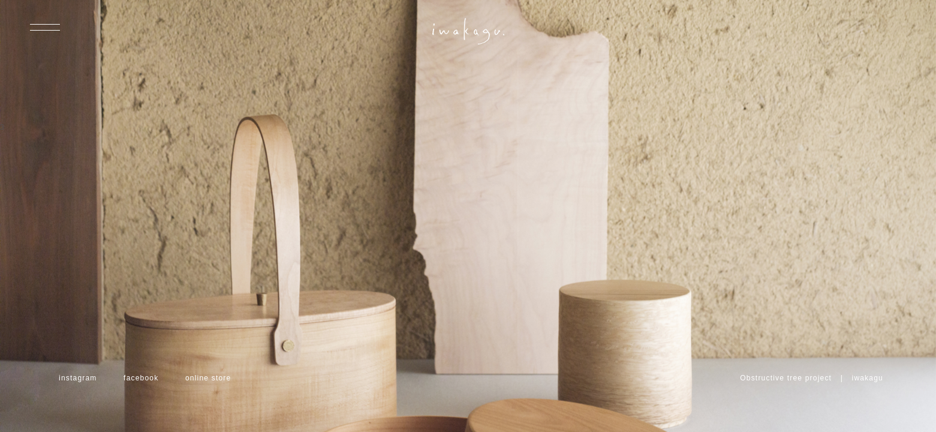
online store (208, 378)
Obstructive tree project (786, 378)
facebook (141, 378)
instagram (78, 378)
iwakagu (867, 378)
